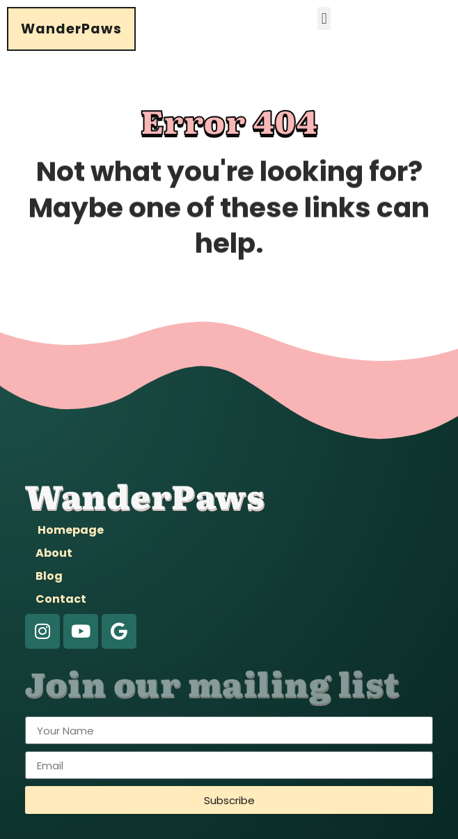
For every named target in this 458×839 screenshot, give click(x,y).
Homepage (71, 530)
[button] (324, 18)
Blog (49, 576)
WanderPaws (71, 29)
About (53, 553)
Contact (60, 599)
